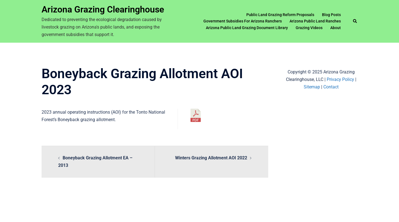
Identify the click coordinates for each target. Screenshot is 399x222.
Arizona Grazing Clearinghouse (103, 9)
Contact (331, 87)
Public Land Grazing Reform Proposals (280, 14)
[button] (355, 21)
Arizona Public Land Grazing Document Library (247, 27)
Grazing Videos (309, 27)
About (335, 27)
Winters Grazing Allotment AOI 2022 (211, 157)
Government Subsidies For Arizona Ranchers (242, 21)
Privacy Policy (340, 79)
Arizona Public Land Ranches (315, 21)
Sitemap (312, 87)
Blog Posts (331, 14)
